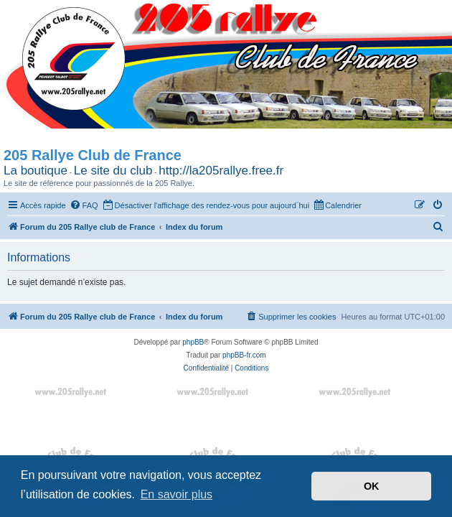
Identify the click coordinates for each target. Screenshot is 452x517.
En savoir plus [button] (177, 494)
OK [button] (372, 486)
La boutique (35, 170)
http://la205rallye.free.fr (221, 170)
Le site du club (113, 170)
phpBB (193, 342)
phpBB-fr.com (244, 355)
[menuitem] (84, 205)
